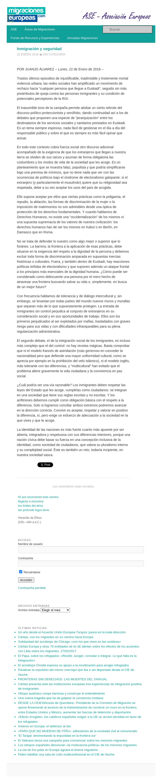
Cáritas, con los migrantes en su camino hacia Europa (55, 637)
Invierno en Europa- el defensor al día (44, 726)
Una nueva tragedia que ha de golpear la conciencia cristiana (60, 698)
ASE (14, 29)
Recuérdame (29, 572)
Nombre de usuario (30, 544)
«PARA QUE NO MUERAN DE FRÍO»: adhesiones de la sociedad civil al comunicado (77, 731)
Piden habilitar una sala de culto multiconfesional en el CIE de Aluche (66, 754)
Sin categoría (54, 54)
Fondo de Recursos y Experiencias (35, 38)
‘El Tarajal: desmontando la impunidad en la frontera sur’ (57, 735)
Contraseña (25, 558)
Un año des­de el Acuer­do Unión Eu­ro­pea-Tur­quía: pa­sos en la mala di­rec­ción (72, 632)
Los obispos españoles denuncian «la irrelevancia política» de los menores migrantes (77, 745)
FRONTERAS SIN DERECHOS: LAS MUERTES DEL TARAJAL (62, 679)
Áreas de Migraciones (40, 29)
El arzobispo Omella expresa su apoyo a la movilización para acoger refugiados (73, 665)
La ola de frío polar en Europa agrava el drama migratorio (58, 750)
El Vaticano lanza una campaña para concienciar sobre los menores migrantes (72, 740)
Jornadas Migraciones (82, 38)
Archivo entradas (29, 610)
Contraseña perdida (32, 588)
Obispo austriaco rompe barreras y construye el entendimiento (61, 693)
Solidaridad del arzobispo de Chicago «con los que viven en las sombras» (69, 641)
